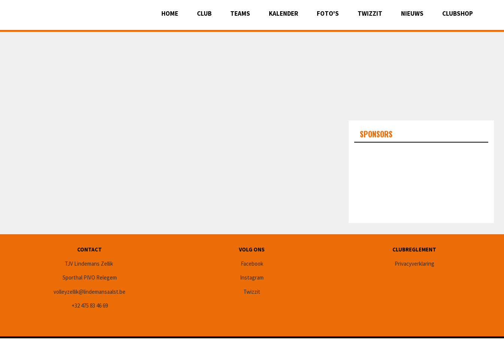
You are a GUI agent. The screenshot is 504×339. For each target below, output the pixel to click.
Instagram (252, 277)
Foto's (328, 13)
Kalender (283, 13)
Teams (240, 13)
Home (169, 13)
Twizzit (370, 13)
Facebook (252, 263)
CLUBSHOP (457, 13)
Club (204, 13)
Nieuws (412, 13)
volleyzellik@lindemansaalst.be (89, 291)
